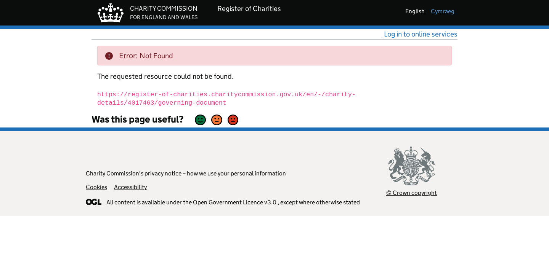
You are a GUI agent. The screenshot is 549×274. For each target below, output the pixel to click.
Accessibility (130, 187)
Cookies (96, 187)
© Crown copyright (411, 192)
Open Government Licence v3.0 (234, 202)
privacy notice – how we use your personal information (215, 173)
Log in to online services (421, 34)
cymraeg (442, 11)
